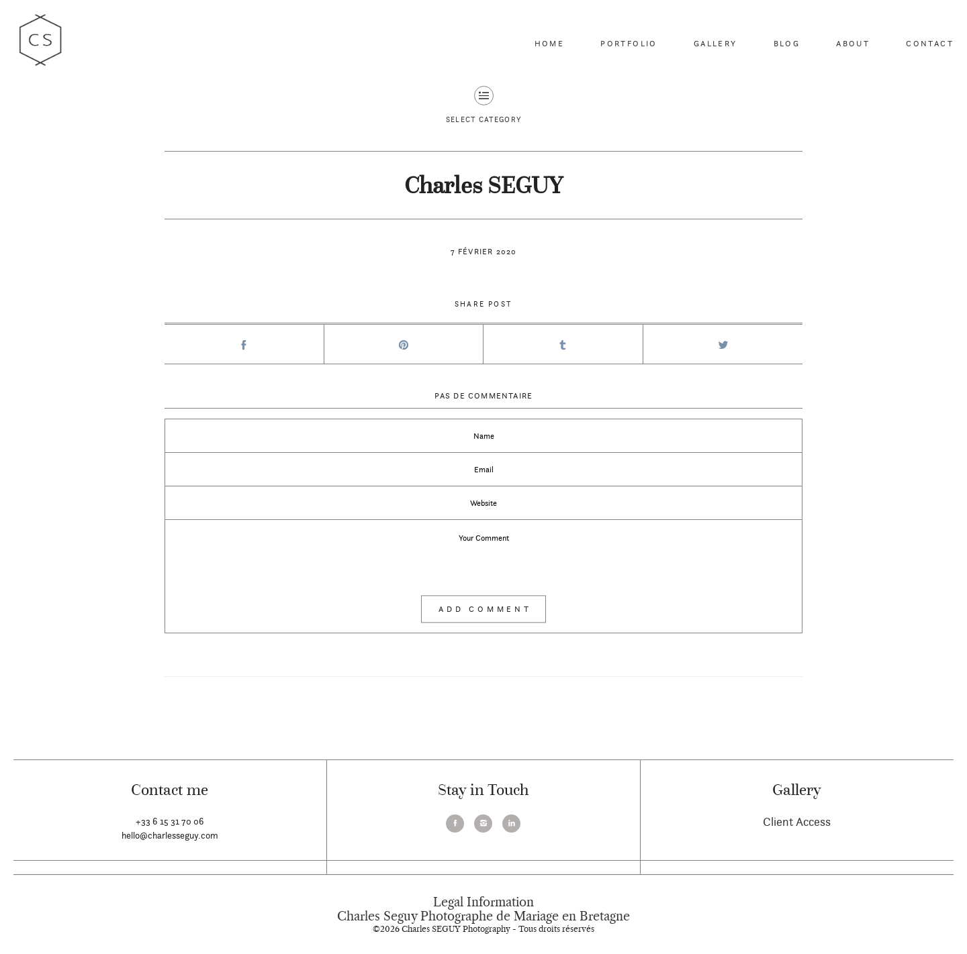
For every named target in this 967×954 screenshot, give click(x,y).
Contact (930, 43)
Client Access (797, 821)
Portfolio (628, 43)
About (853, 43)
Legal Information (483, 902)
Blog (787, 43)
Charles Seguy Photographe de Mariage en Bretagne (483, 916)
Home (550, 43)
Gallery (715, 43)
